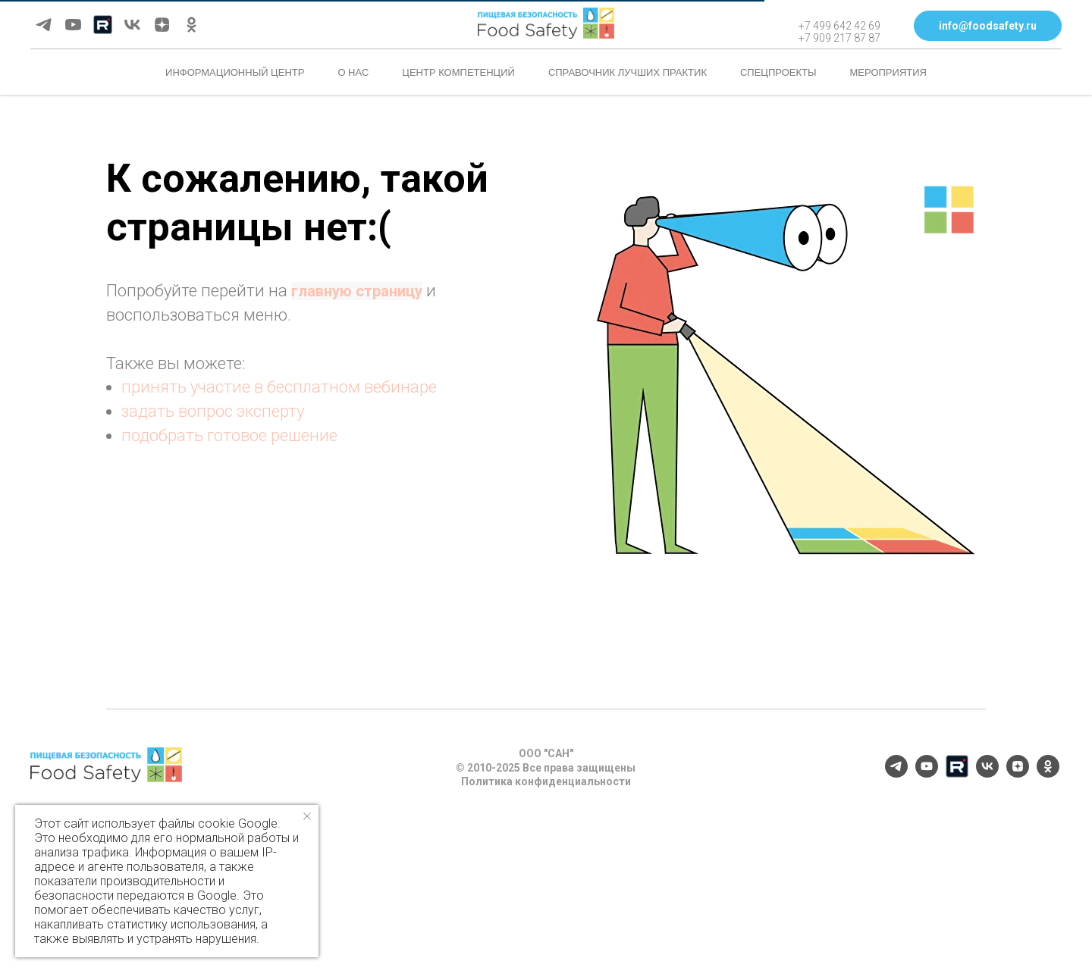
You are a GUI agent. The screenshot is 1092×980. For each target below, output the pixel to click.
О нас (353, 72)
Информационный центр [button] (234, 72)
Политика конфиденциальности (546, 781)
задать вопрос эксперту (212, 411)
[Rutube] (102, 24)
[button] (988, 26)
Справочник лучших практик (627, 72)
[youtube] (73, 24)
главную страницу (356, 291)
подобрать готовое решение (229, 435)
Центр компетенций (458, 72)
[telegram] (43, 24)
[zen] (161, 24)
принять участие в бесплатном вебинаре (279, 386)
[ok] (191, 24)
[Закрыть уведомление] (307, 816)
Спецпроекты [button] (778, 72)
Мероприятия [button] (888, 72)
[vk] (132, 24)
